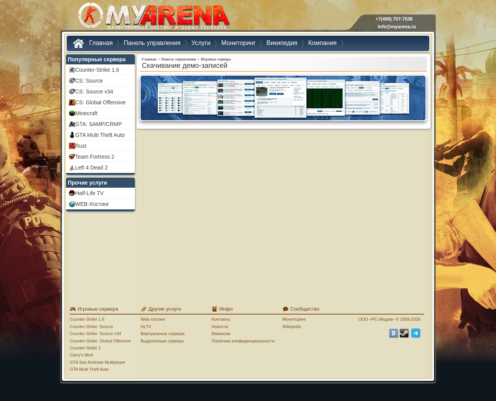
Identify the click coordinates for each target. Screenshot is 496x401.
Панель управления (178, 59)
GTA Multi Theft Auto (89, 369)
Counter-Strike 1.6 (87, 319)
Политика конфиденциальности (243, 341)
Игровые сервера (216, 59)
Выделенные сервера (162, 341)
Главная (149, 59)
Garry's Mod (81, 355)
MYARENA (153, 17)
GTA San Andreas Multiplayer (97, 362)
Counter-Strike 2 (85, 348)
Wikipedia (291, 326)
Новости (220, 326)
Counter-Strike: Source (91, 326)
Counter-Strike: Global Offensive (100, 341)
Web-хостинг (153, 319)
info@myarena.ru (397, 26)
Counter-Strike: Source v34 (95, 333)
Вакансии (221, 333)
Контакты (221, 319)
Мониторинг (294, 319)
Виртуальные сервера (162, 333)
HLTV (146, 326)
